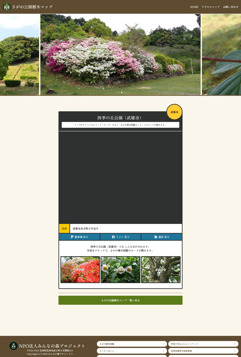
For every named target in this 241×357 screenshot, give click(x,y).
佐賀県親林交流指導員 (181, 350)
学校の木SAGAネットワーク (184, 343)
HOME (194, 7)
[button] (116, 92)
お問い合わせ (230, 7)
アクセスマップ (211, 7)
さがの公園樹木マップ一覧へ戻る (120, 300)
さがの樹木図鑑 (107, 343)
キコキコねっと (107, 350)
